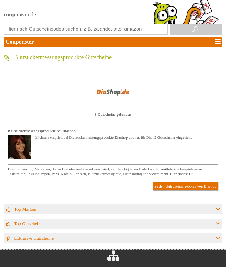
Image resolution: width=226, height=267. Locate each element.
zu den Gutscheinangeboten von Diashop (185, 186)
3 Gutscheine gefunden (113, 114)
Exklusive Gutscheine (34, 238)
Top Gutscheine (28, 223)
